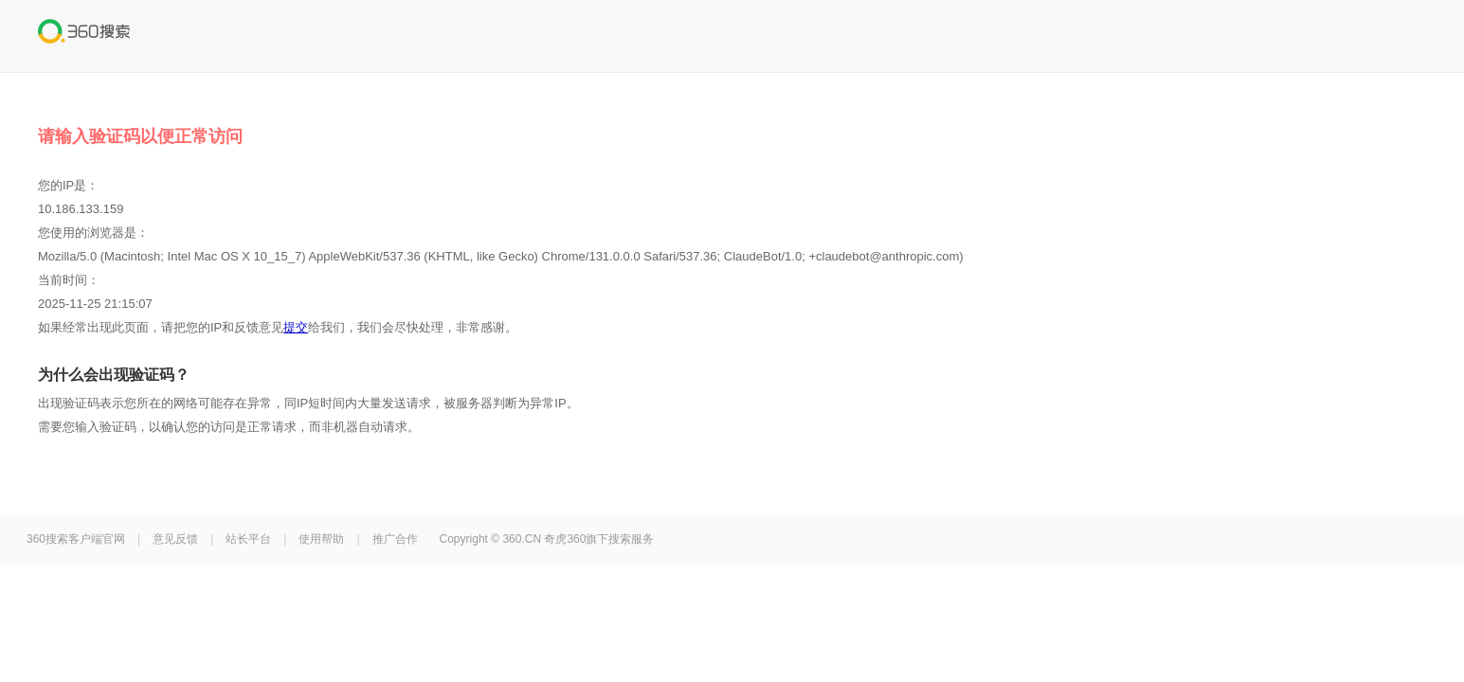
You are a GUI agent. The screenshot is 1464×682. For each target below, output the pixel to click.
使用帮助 (321, 539)
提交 (295, 327)
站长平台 (248, 539)
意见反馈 (175, 539)
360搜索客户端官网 (76, 539)
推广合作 (395, 539)
